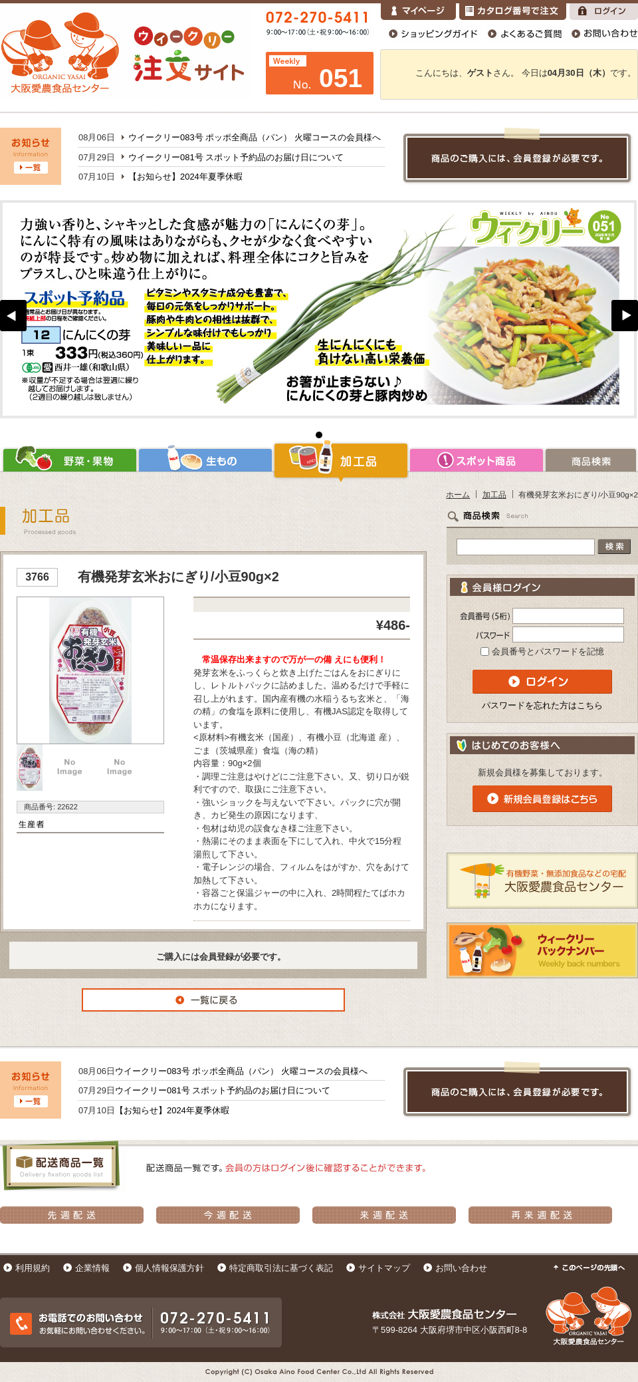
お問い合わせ (461, 1268)
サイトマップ (384, 1268)
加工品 (341, 460)
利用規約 (32, 1268)
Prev (13, 315)
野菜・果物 (69, 460)
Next (624, 315)
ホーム (458, 494)
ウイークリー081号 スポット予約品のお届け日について (236, 157)
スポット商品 (476, 460)
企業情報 (92, 1268)
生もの (205, 460)
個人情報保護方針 (169, 1268)
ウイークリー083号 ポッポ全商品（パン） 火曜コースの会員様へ (254, 137)
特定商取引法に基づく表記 (281, 1268)
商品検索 (591, 460)
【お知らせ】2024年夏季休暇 (185, 177)
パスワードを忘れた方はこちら (542, 705)
